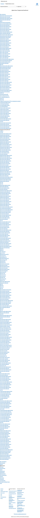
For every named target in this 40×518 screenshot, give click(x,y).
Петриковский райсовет (5, 348)
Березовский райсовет (4, 30)
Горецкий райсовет (4, 117)
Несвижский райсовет (4, 320)
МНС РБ (1, 286)
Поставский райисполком (5, 362)
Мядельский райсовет (4, 312)
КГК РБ (1, 183)
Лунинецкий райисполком (5, 238)
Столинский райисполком (5, 417)
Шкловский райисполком (5, 452)
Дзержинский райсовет (5, 135)
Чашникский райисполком (5, 438)
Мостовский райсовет (4, 304)
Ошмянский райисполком (5, 342)
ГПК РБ (1, 121)
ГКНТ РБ (2, 98)
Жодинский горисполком (5, 163)
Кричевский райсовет (4, 213)
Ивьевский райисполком (5, 174)
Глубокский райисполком (5, 102)
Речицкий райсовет (4, 375)
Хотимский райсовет (4, 434)
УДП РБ (1, 422)
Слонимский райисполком (5, 394)
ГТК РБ (1, 132)
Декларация (2, 463)
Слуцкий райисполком (4, 396)
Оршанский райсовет (4, 335)
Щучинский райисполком (5, 457)
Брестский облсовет (4, 55)
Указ (1, 483)
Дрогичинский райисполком (6, 144)
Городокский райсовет (4, 120)
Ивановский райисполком (5, 168)
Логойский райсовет (4, 234)
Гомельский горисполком (5, 107)
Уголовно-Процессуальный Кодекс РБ (11, 497)
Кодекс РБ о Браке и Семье (12, 503)
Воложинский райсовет (5, 86)
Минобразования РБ (4, 258)
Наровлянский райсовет (5, 316)
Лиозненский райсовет (4, 231)
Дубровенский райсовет (5, 148)
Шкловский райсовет (4, 453)
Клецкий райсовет (4, 189)
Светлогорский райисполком (6, 381)
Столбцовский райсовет (5, 415)
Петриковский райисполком (6, 346)
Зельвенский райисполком (5, 166)
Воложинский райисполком (5, 84)
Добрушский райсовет (4, 137)
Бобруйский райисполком (5, 40)
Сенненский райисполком (5, 387)
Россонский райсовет (4, 380)
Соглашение (2, 480)
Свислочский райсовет (5, 385)
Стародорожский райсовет (5, 411)
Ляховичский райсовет (4, 244)
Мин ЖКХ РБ (2, 251)
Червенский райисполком (5, 441)
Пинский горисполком (4, 349)
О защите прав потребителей (19, 490)
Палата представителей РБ (6, 345)
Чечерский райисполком (5, 447)
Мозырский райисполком (5, 297)
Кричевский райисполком (5, 212)
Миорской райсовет (4, 282)
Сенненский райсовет (4, 388)
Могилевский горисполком (5, 289)
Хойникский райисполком (5, 430)
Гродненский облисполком (5, 125)
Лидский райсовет (4, 228)
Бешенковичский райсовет (5, 36)
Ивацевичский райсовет (5, 173)
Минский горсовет (4, 265)
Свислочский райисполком (5, 384)
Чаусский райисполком (5, 436)
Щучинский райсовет (4, 459)
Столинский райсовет (4, 418)
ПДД (1, 494)
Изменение (2, 471)
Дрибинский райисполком (5, 141)
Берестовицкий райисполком (6, 32)
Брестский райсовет (4, 57)
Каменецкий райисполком (5, 179)
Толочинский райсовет (4, 421)
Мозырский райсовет (4, 299)
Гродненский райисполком (5, 128)
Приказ (1, 476)
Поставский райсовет (4, 364)
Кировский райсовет (4, 186)
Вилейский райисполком (5, 71)
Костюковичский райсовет (5, 208)
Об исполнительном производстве (20, 493)
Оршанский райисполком (5, 334)
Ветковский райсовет (4, 69)
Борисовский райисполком (5, 42)
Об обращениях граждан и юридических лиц (21, 505)
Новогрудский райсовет (5, 323)
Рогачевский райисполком (5, 376)
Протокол (2, 477)
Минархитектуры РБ (4, 254)
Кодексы (2, 488)
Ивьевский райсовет (4, 175)
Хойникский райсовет (4, 432)
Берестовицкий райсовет (5, 33)
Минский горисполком (4, 263)
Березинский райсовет (4, 27)
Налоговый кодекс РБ (12, 508)
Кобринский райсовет (4, 197)
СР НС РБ (2, 409)
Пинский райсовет (4, 353)
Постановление (3, 475)
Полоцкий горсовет (4, 358)
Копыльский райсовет (4, 200)
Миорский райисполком (5, 281)
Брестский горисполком (5, 51)
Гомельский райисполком (5, 113)
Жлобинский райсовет (4, 162)
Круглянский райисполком (5, 215)
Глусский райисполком (4, 105)
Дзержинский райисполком (5, 133)
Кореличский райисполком (5, 201)
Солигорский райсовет (4, 407)
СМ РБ (1, 399)
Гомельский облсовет (4, 112)
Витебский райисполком (5, 79)
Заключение (2, 468)
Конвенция (2, 472)
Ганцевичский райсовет (5, 91)
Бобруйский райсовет (4, 41)
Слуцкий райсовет (4, 398)
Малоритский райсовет (5, 247)
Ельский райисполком (4, 152)
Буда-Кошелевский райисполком (7, 59)
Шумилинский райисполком (6, 455)
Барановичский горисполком (6, 15)
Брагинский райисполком (5, 45)
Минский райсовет (4, 270)
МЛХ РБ (1, 285)
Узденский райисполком (5, 423)
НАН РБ (1, 314)
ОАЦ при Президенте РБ (5, 327)
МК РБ (1, 284)
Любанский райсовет (4, 242)
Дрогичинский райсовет (5, 145)
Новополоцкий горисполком (6, 324)
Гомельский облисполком (5, 110)
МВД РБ (1, 249)
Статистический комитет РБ (6, 413)
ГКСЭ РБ (2, 99)
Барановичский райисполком (6, 18)
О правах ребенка (20, 494)
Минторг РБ (2, 273)
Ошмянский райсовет (4, 343)
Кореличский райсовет (4, 202)
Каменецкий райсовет (4, 181)
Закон (1, 469)
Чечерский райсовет (4, 448)
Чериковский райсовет (4, 445)
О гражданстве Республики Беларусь (20, 508)
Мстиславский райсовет (5, 307)
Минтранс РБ (3, 274)
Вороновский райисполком (5, 87)
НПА (1, 495)
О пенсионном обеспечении (19, 496)
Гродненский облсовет (4, 126)
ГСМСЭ (1, 131)
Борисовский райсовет (4, 44)
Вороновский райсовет (5, 88)
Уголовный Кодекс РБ (12, 493)
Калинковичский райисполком (6, 177)
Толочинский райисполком (5, 419)
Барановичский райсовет (5, 19)
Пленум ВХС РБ (3, 356)
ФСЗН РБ (2, 429)
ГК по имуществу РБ (4, 95)
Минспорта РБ (3, 272)
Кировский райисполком (5, 185)
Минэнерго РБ (3, 278)
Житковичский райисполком (6, 158)
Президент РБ (3, 365)
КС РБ (1, 220)
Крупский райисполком (5, 217)
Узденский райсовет (4, 425)
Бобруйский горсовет (4, 38)
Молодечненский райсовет (5, 301)
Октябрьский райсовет (4, 330)
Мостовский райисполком (5, 303)
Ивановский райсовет (4, 170)
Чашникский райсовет (4, 440)
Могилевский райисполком (5, 295)
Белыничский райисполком (5, 23)
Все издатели (3, 14)
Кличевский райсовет (4, 194)
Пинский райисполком (4, 352)
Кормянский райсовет (4, 205)
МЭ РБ (1, 310)
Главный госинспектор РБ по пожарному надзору (10, 101)
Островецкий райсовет (5, 341)
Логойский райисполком (5, 232)
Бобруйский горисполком (5, 37)
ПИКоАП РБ (11, 504)
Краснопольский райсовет (5, 211)
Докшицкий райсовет (4, 140)
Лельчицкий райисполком (5, 221)
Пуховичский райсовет (4, 371)
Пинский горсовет (3, 350)
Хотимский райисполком (5, 433)
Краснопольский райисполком (6, 209)
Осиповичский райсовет (5, 338)
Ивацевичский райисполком (6, 171)
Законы (2, 490)
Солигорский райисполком (5, 406)
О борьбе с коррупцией (21, 500)
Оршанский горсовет (4, 333)
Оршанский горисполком (5, 331)
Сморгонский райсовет (5, 404)
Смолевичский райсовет (5, 402)
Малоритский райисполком (5, 246)
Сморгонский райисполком (5, 403)
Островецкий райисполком (5, 339)
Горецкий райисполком (5, 116)
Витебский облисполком (5, 76)
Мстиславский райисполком (6, 305)
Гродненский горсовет (4, 124)
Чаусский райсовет (4, 437)
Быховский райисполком (5, 61)
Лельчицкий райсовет (4, 223)
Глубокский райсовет (4, 103)
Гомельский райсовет (4, 114)
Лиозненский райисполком (5, 230)
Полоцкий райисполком (5, 360)
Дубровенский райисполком (6, 147)
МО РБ (1, 288)
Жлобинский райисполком (5, 160)
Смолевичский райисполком (6, 400)
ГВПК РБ (2, 93)
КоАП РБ (10, 495)
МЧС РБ (1, 308)
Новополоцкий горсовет (5, 326)
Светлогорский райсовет (5, 383)
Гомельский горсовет (4, 109)
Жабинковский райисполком (6, 155)
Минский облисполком (4, 266)
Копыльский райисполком (5, 198)
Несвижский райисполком (5, 319)
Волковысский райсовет (5, 83)
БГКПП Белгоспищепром (5, 22)
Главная (2, 3)
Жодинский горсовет (4, 164)
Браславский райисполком (5, 48)
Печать (37, 4)
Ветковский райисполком (5, 68)
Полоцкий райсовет (4, 361)
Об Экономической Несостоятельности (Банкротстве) (20, 511)
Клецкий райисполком (4, 187)
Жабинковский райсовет (5, 156)
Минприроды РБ (3, 259)
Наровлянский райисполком (6, 315)
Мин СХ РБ (2, 253)
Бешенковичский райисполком (6, 34)
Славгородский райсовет (5, 392)
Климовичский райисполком (6, 190)
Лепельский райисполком (5, 224)
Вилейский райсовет (4, 72)
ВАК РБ (1, 64)
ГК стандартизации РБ (4, 97)
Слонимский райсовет (4, 395)
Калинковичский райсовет (5, 178)
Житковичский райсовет (5, 159)
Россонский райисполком (5, 379)
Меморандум (2, 473)
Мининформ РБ (3, 257)
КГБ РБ (1, 182)
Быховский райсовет (4, 63)
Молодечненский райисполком (6, 300)
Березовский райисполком (5, 29)
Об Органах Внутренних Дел (21, 498)
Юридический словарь (4, 491)
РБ (0, 372)
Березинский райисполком (5, 26)
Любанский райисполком (5, 240)
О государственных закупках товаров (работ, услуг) (20, 502)
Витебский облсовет (4, 78)
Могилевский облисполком (5, 292)
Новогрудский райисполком (6, 322)
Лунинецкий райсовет (4, 239)
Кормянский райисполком (5, 204)
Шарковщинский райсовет (5, 451)
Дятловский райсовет (4, 151)
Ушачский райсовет (4, 428)
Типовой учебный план (5, 481)
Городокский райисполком (5, 118)
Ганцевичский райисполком (6, 90)
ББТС (1, 21)
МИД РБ (1, 250)
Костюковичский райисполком (6, 206)
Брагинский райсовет (4, 46)
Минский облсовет (4, 267)
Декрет (1, 464)
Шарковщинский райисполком (6, 449)
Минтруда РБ (3, 276)
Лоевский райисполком (5, 235)
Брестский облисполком (5, 53)
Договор (1, 467)
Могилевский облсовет (5, 293)
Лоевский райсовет (4, 236)
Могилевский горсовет (4, 291)
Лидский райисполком (4, 227)
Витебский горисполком (5, 74)
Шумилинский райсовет (5, 456)
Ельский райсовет (4, 154)
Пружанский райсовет (4, 368)
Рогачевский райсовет (4, 377)
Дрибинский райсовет (4, 143)
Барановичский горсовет (5, 17)
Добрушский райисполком (5, 136)
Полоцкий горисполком (5, 357)
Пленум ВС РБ (3, 354)
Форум (2, 498)
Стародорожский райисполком (6, 410)
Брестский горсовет (4, 52)
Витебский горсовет (4, 75)
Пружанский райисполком (5, 366)
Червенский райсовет (4, 442)
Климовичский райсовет (5, 192)
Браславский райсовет (4, 49)
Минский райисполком (4, 269)
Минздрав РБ (3, 255)
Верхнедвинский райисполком (6, 65)
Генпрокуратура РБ (4, 94)
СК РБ (1, 390)
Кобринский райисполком (5, 196)
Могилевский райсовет (5, 296)
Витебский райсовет (4, 80)
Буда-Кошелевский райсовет (6, 60)
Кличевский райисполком (5, 193)
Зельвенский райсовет (4, 167)
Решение (2, 479)
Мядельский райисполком (5, 311)
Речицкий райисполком (5, 373)
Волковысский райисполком (6, 82)
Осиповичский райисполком (6, 337)
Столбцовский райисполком (6, 414)
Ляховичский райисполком (5, 243)
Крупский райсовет (4, 219)
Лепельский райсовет (4, 225)
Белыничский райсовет (5, 25)
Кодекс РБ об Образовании (11, 506)
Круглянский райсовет (4, 216)
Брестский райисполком (5, 56)
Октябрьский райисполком (5, 329)
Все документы (3, 461)
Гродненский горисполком (5, 122)
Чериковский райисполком (5, 444)
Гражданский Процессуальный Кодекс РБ (11, 500)
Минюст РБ (2, 280)
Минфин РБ (2, 277)
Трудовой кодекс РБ (12, 492)
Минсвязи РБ (3, 262)
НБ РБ (1, 318)
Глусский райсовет (4, 106)
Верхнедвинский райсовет (5, 67)
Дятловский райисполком (5, 150)
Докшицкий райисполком (5, 139)
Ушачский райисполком (5, 426)
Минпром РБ (2, 261)
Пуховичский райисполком (5, 369)
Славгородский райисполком (6, 391)
